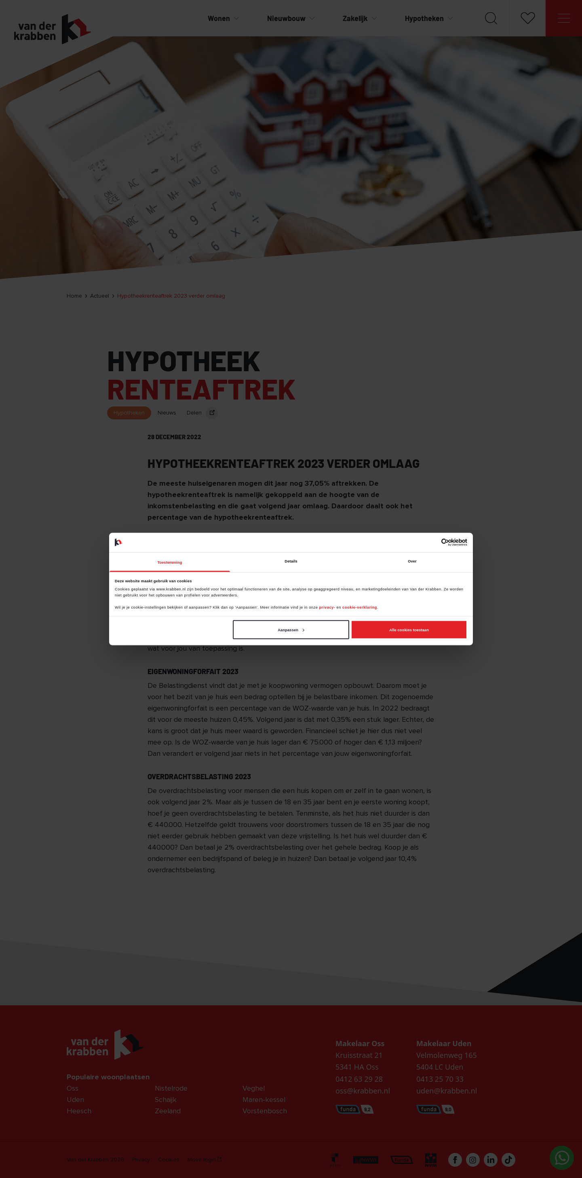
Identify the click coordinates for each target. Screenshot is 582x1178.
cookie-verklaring (359, 607)
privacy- (328, 607)
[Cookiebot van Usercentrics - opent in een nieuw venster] (431, 542)
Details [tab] (291, 561)
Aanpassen (291, 630)
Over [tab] (412, 561)
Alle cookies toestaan (409, 630)
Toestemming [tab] (169, 562)
